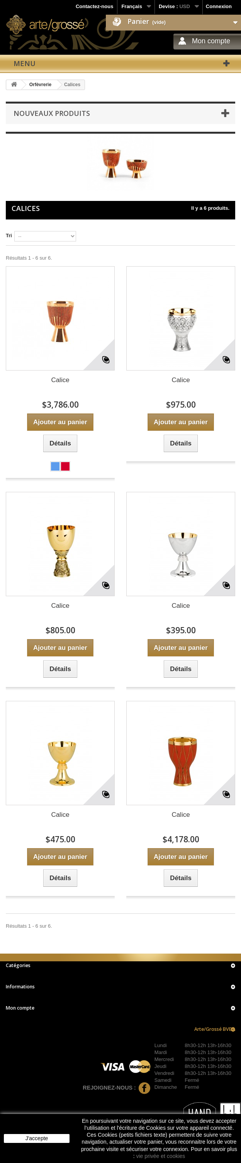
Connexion (219, 6)
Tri (9, 235)
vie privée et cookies (160, 1156)
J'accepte (36, 1138)
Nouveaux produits (52, 113)
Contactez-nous (95, 6)
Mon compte (211, 41)
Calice (60, 380)
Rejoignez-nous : (116, 1088)
